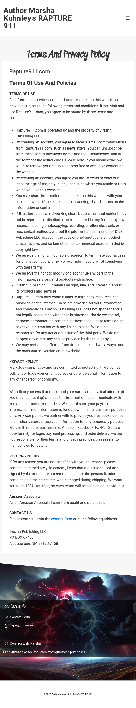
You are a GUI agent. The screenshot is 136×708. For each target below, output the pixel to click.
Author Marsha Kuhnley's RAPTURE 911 (37, 18)
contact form (61, 519)
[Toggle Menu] (128, 18)
